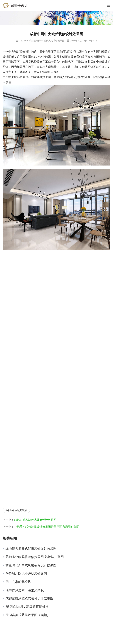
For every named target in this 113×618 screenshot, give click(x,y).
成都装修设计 (36, 40)
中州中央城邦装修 (17, 510)
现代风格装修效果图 (54, 40)
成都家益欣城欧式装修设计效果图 (35, 520)
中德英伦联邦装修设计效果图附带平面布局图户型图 (46, 526)
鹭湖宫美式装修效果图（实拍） (27, 615)
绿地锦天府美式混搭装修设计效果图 (30, 548)
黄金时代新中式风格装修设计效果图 (30, 565)
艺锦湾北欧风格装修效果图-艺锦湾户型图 (34, 557)
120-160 (23, 40)
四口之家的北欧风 (18, 582)
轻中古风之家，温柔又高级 (24, 590)
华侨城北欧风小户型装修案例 (26, 573)
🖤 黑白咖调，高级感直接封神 (26, 606)
